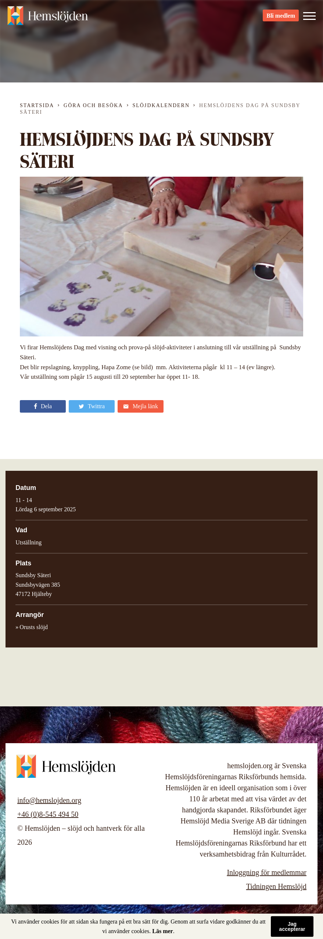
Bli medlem (280, 18)
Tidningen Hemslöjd (276, 886)
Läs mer (162, 931)
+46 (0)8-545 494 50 (47, 814)
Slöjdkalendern (161, 105)
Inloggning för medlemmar (266, 872)
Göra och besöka (93, 105)
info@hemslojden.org (49, 800)
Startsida (37, 105)
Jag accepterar (292, 926)
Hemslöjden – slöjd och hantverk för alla (47, 18)
